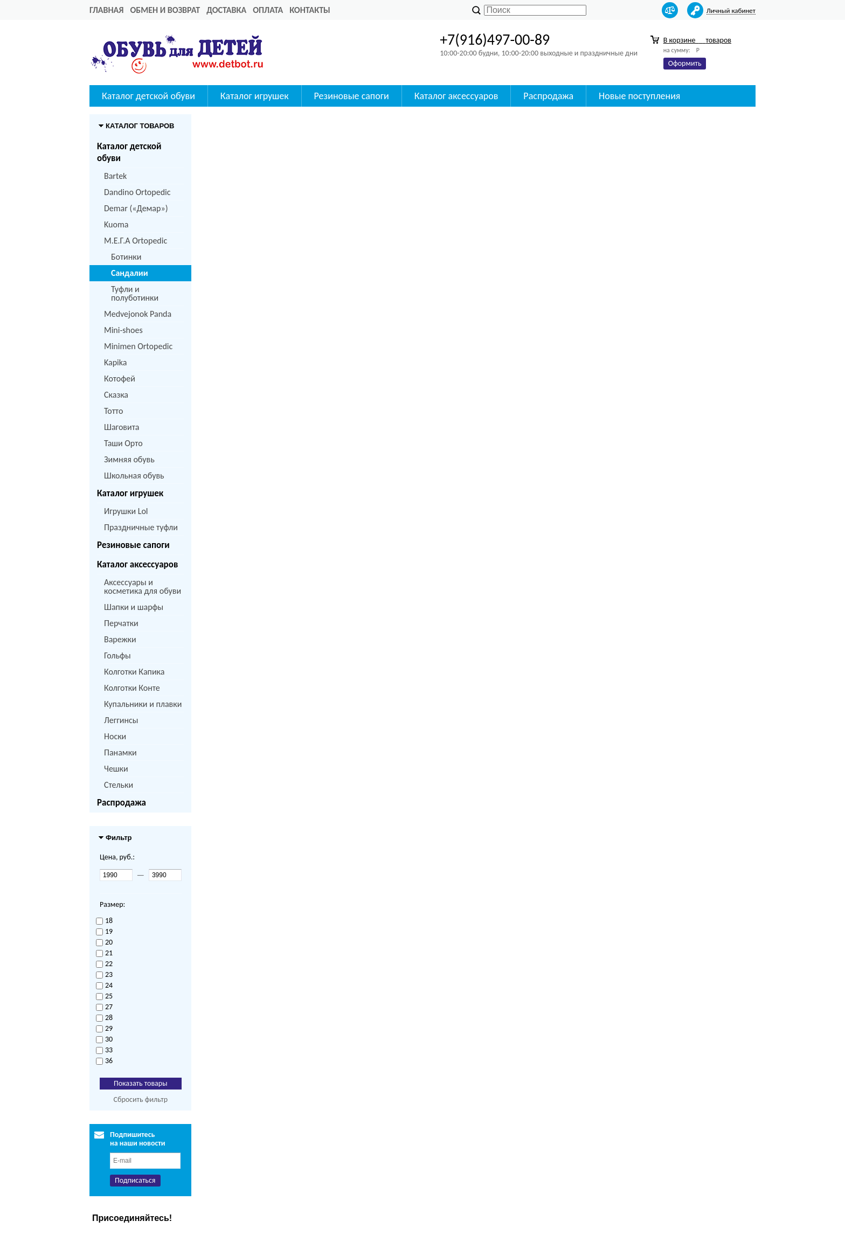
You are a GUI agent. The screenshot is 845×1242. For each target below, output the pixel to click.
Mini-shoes (123, 330)
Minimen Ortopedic (138, 346)
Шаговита (122, 427)
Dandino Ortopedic (137, 192)
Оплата (268, 10)
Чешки (116, 769)
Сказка (116, 395)
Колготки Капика (134, 672)
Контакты (309, 10)
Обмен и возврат (165, 10)
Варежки (120, 639)
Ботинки (126, 257)
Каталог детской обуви (148, 96)
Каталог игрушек (254, 96)
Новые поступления (639, 96)
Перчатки (121, 623)
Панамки (120, 752)
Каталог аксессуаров (456, 96)
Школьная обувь (134, 475)
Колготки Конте (132, 688)
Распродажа (548, 96)
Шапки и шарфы (133, 607)
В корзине (697, 40)
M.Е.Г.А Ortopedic (135, 240)
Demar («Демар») (136, 208)
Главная (106, 10)
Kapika (115, 362)
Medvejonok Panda (137, 314)
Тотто (113, 411)
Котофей (119, 378)
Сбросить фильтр (140, 1099)
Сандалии (129, 273)
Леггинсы (121, 720)
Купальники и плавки (143, 704)
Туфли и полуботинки (134, 293)
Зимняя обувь (129, 459)
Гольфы (117, 655)
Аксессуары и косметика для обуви (142, 586)
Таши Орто (123, 443)
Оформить (685, 63)
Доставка (226, 10)
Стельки (118, 785)
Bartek (115, 176)
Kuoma (116, 224)
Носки (115, 736)
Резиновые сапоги (351, 96)
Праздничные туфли (141, 527)
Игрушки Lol (126, 511)
